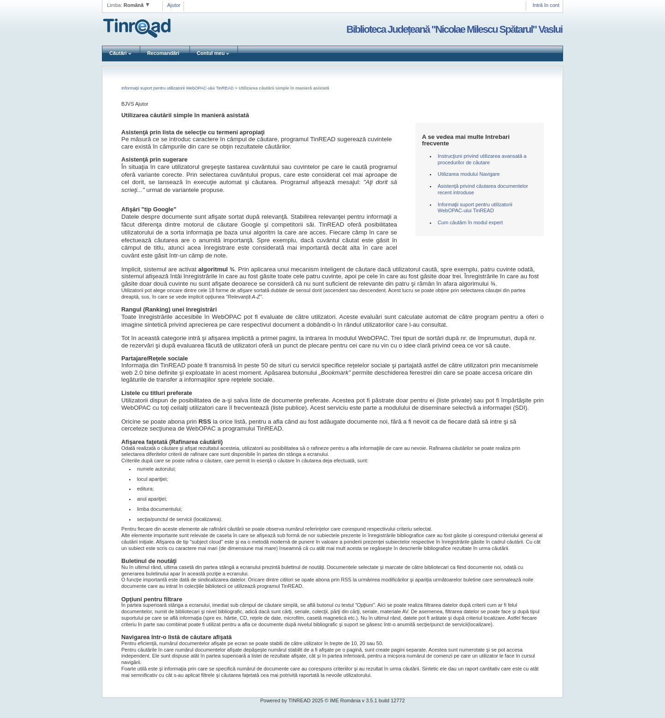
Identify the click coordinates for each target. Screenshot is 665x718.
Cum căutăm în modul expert (470, 222)
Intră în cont (546, 5)
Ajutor (174, 5)
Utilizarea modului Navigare (469, 174)
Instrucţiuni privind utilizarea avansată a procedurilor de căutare (482, 159)
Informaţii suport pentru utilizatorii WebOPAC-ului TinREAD (178, 88)
